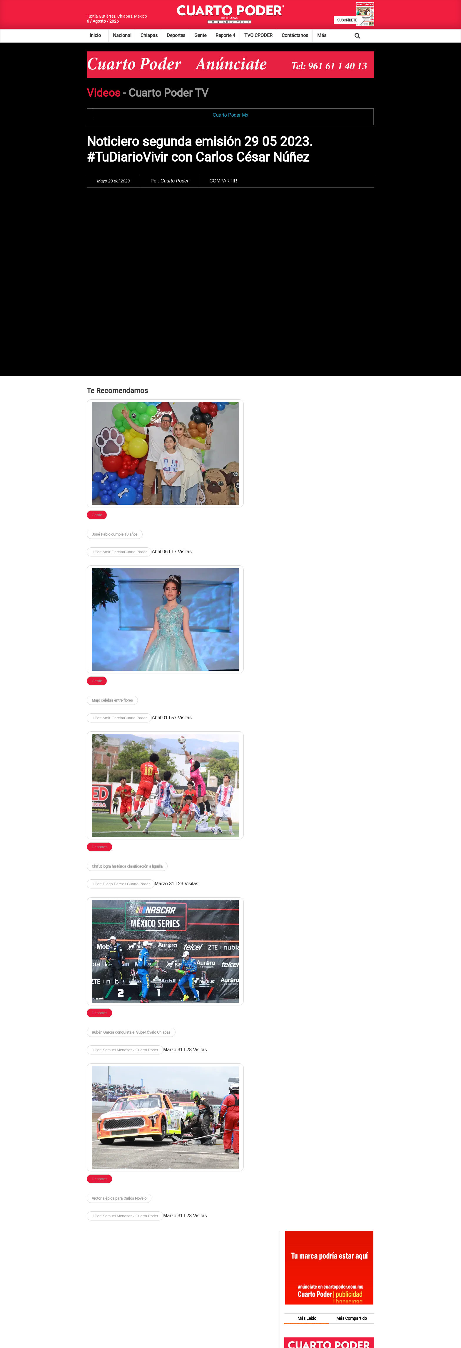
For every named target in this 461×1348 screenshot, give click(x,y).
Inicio (95, 35)
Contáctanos (295, 35)
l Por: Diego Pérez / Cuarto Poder (121, 884)
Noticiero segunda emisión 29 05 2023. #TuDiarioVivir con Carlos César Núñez (200, 149)
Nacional (122, 35)
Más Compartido (351, 1318)
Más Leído (307, 1318)
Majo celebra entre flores (112, 700)
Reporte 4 (225, 35)
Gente (200, 35)
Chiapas (149, 35)
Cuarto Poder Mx (230, 115)
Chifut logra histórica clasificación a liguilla (127, 866)
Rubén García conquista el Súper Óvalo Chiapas (131, 1032)
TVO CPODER (258, 35)
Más (321, 35)
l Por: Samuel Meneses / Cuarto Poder (125, 1050)
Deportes (176, 35)
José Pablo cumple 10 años (115, 534)
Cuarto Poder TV (168, 93)
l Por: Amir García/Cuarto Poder (119, 552)
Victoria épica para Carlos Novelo (119, 1198)
